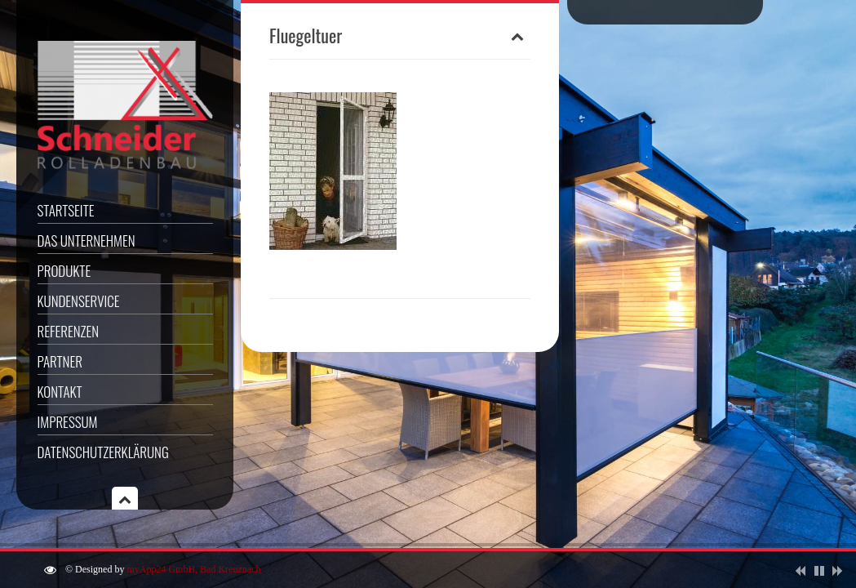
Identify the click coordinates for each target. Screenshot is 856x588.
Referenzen (69, 331)
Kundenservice (79, 301)
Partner (60, 361)
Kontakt (60, 391)
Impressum (68, 422)
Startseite (66, 210)
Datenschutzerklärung (103, 452)
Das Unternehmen (86, 240)
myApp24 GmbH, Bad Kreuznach (193, 569)
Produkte (64, 271)
